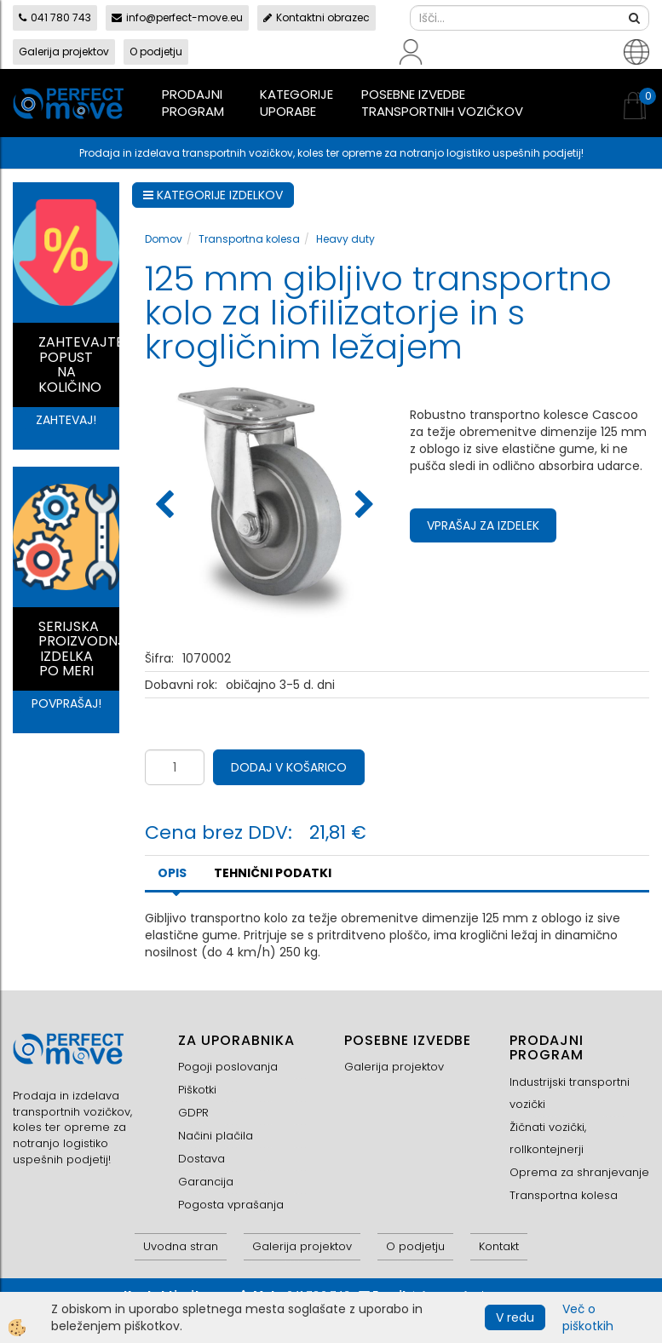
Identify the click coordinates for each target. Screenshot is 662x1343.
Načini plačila (215, 1136)
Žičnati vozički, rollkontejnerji (547, 1138)
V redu (515, 1317)
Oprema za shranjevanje (579, 1172)
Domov (163, 239)
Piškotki (197, 1090)
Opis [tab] (172, 872)
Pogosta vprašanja (231, 1205)
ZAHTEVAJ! (66, 419)
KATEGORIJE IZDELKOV (213, 195)
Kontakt (499, 1246)
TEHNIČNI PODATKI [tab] (272, 872)
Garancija (205, 1182)
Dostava (201, 1159)
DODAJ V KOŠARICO (289, 767)
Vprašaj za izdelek (483, 525)
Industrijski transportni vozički (569, 1093)
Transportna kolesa (249, 239)
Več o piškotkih (587, 1317)
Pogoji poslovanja (228, 1067)
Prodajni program (193, 102)
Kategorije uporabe (296, 102)
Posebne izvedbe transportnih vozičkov (442, 102)
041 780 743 (55, 17)
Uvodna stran (180, 1246)
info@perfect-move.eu (177, 17)
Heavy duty (345, 239)
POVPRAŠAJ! (66, 703)
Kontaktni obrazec (316, 17)
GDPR (193, 1113)
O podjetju (156, 51)
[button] (362, 506)
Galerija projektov (64, 51)
